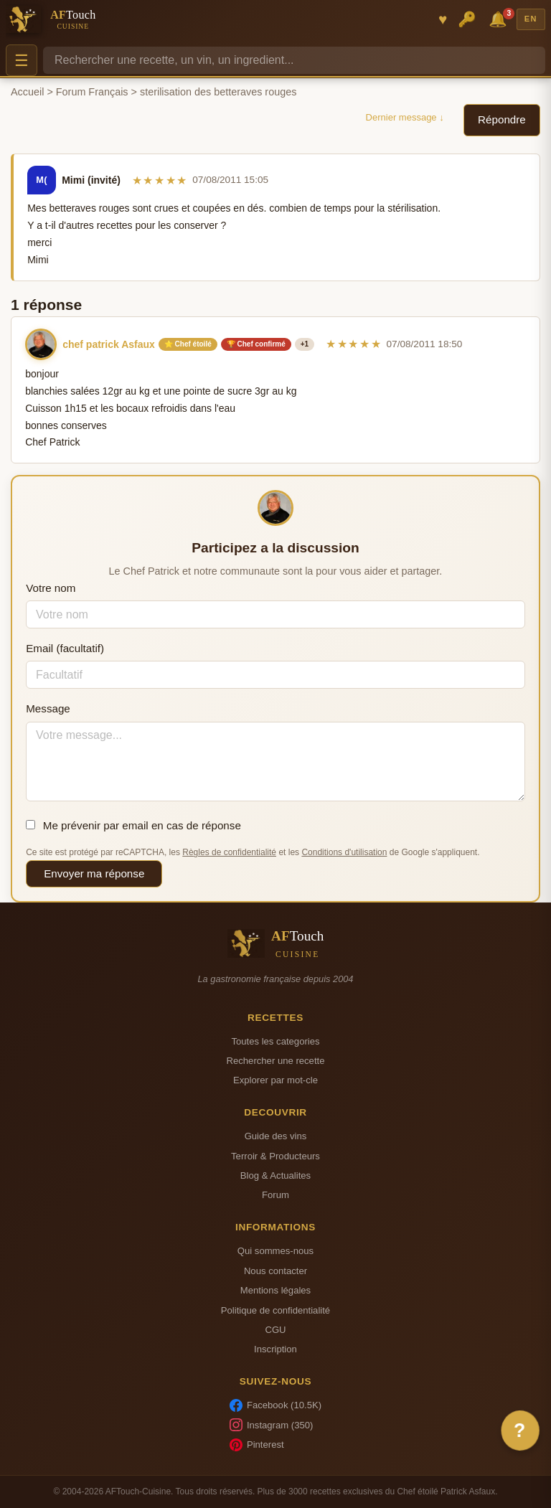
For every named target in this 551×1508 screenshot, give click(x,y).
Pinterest (257, 1444)
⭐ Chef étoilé (188, 344)
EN (530, 18)
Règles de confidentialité (229, 852)
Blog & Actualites (275, 1175)
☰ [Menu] (21, 61)
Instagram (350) (272, 1424)
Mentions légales (275, 1290)
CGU (275, 1329)
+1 (305, 344)
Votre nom (50, 588)
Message (48, 708)
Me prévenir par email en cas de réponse (133, 825)
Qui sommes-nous (275, 1250)
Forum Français (92, 92)
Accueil (27, 92)
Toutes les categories (275, 1041)
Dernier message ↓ (405, 117)
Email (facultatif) (65, 648)
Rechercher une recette (275, 1060)
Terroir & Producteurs (275, 1156)
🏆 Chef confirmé (256, 344)
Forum (275, 1194)
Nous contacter (275, 1271)
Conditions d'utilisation (344, 852)
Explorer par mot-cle (275, 1080)
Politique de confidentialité (275, 1310)
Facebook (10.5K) (275, 1405)
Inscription (275, 1349)
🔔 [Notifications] (500, 18)
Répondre (502, 119)
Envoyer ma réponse (94, 873)
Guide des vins (276, 1136)
